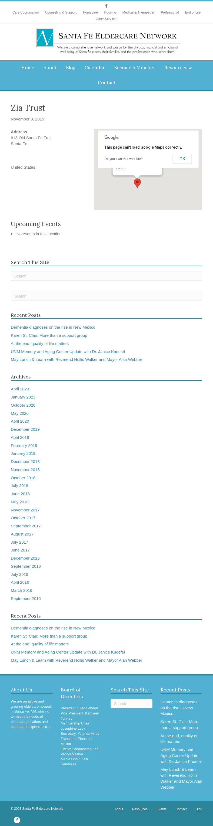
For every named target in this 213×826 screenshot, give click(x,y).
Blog (70, 68)
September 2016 (26, 566)
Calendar (95, 68)
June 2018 (20, 493)
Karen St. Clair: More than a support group (49, 335)
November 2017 (25, 510)
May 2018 (20, 501)
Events (121, 168)
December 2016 (25, 558)
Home (27, 68)
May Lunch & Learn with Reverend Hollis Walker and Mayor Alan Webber (76, 359)
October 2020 (23, 405)
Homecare (90, 12)
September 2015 (26, 598)
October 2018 (23, 477)
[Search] (106, 276)
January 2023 (23, 397)
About (50, 68)
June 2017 (20, 550)
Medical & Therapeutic (138, 12)
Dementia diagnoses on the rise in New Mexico (53, 327)
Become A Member (134, 68)
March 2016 (21, 590)
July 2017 (19, 542)
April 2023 (20, 389)
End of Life (193, 12)
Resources (175, 68)
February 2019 (24, 445)
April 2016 (20, 582)
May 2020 (20, 413)
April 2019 (20, 437)
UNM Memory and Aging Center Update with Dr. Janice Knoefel (68, 351)
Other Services (106, 19)
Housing (110, 12)
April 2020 (20, 421)
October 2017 (23, 517)
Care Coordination (25, 12)
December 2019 (25, 429)
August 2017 (22, 534)
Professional (170, 12)
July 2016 (19, 574)
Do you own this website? (124, 159)
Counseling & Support (61, 12)
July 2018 (19, 485)
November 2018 (25, 469)
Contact (106, 83)
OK (182, 158)
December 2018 (25, 461)
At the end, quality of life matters (40, 343)
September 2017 (26, 526)
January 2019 (23, 453)
